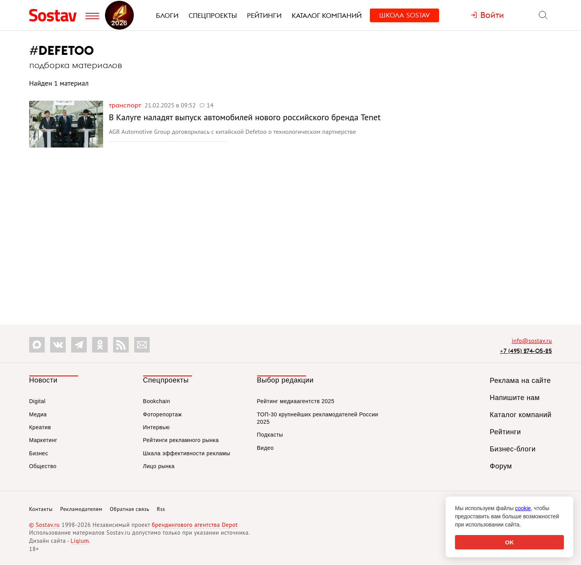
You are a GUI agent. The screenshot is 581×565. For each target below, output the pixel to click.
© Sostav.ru (44, 524)
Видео (265, 448)
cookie (523, 508)
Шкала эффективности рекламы (186, 453)
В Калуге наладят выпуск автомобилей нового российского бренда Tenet (245, 117)
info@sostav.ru (532, 340)
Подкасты (270, 435)
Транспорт (126, 105)
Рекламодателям (81, 508)
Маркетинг (43, 440)
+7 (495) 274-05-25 (526, 350)
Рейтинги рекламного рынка (181, 440)
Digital (37, 401)
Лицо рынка (159, 466)
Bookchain (156, 401)
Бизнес (38, 453)
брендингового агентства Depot (195, 524)
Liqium (80, 540)
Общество (43, 466)
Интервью (156, 427)
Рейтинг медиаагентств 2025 (295, 401)
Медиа (38, 414)
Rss (161, 508)
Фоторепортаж (162, 414)
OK (509, 542)
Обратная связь (129, 508)
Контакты (41, 508)
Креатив (40, 427)
